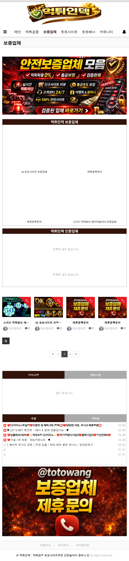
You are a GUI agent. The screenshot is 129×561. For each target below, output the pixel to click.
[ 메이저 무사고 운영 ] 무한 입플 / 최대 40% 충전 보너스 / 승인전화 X (48, 444)
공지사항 (33, 375)
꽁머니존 (95, 375)
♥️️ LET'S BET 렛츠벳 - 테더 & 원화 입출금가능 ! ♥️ (36, 430)
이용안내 (45, 545)
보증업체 (50, 32)
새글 (33, 418)
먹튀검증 (32, 32)
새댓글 (96, 418)
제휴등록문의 (94, 171)
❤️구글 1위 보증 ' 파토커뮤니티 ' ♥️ (27, 440)
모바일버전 (82, 545)
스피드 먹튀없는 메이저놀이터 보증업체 (94, 221)
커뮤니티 (106, 32)
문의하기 (63, 545)
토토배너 (88, 32)
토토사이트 (69, 32)
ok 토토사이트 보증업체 (34, 171)
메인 (17, 32)
